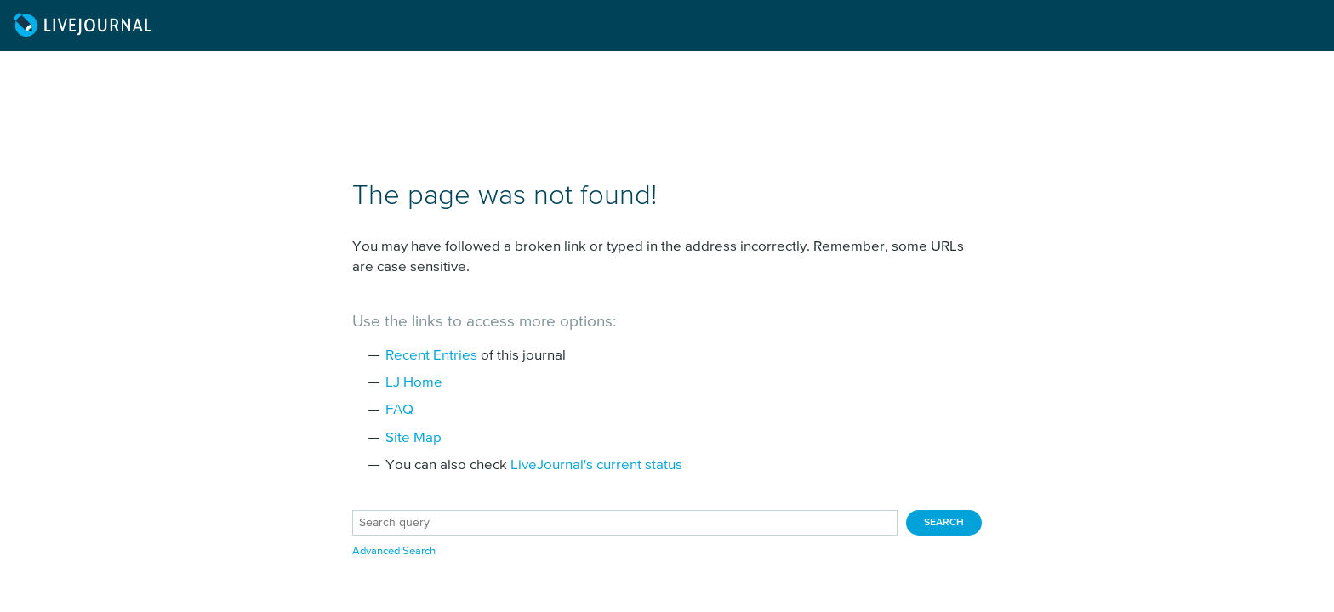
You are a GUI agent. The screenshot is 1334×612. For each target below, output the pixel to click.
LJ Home (413, 383)
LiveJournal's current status (596, 465)
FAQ (399, 410)
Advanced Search (394, 551)
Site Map (413, 438)
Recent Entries (431, 355)
